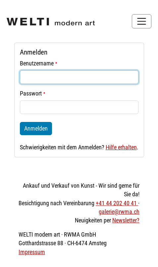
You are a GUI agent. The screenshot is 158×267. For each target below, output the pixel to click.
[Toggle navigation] (141, 21)
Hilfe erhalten (121, 147)
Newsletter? (125, 220)
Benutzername (38, 63)
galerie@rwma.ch (119, 212)
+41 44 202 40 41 (117, 203)
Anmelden (36, 128)
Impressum (32, 252)
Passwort (32, 93)
